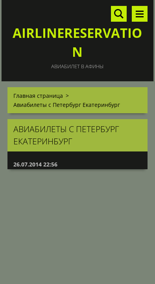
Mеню (140, 14)
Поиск (119, 14)
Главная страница (38, 95)
